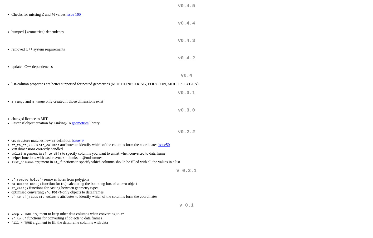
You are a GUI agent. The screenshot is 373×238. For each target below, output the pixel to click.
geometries (80, 130)
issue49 (78, 148)
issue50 (164, 152)
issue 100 (74, 15)
